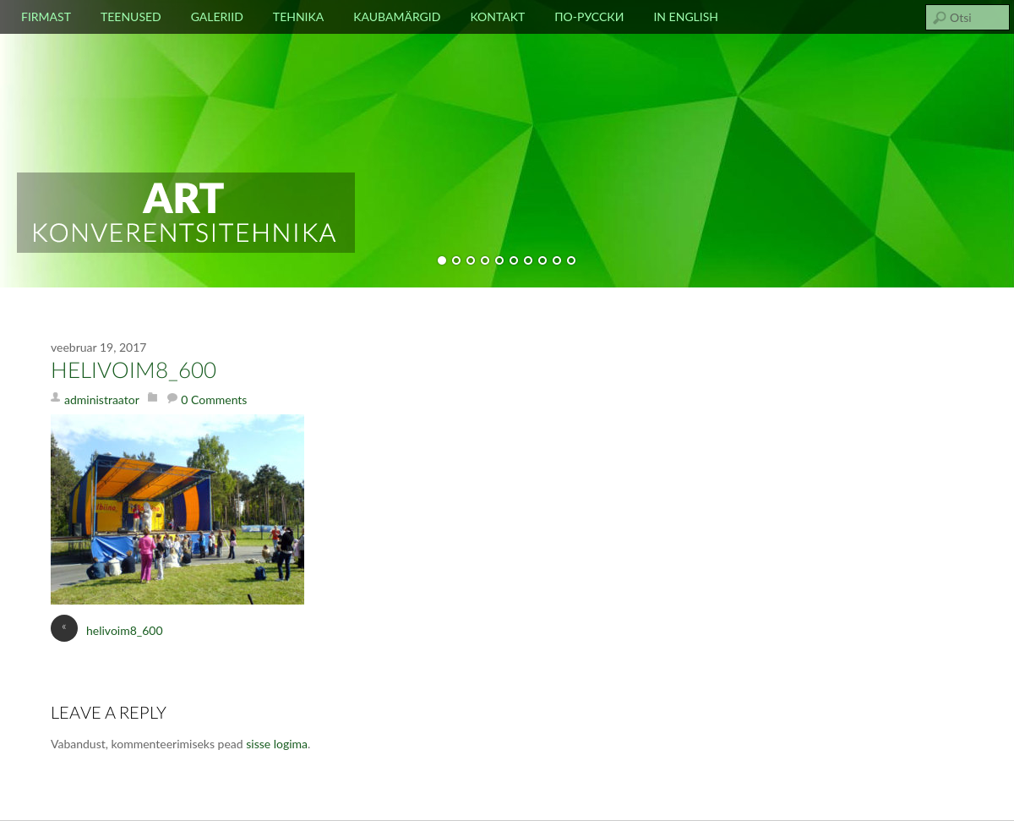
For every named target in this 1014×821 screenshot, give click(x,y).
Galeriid (217, 16)
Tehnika (298, 16)
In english (685, 16)
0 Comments (214, 399)
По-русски (589, 16)
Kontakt (497, 16)
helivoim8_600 (133, 371)
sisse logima (277, 743)
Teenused (131, 16)
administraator (101, 399)
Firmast (46, 16)
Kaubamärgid (396, 16)
